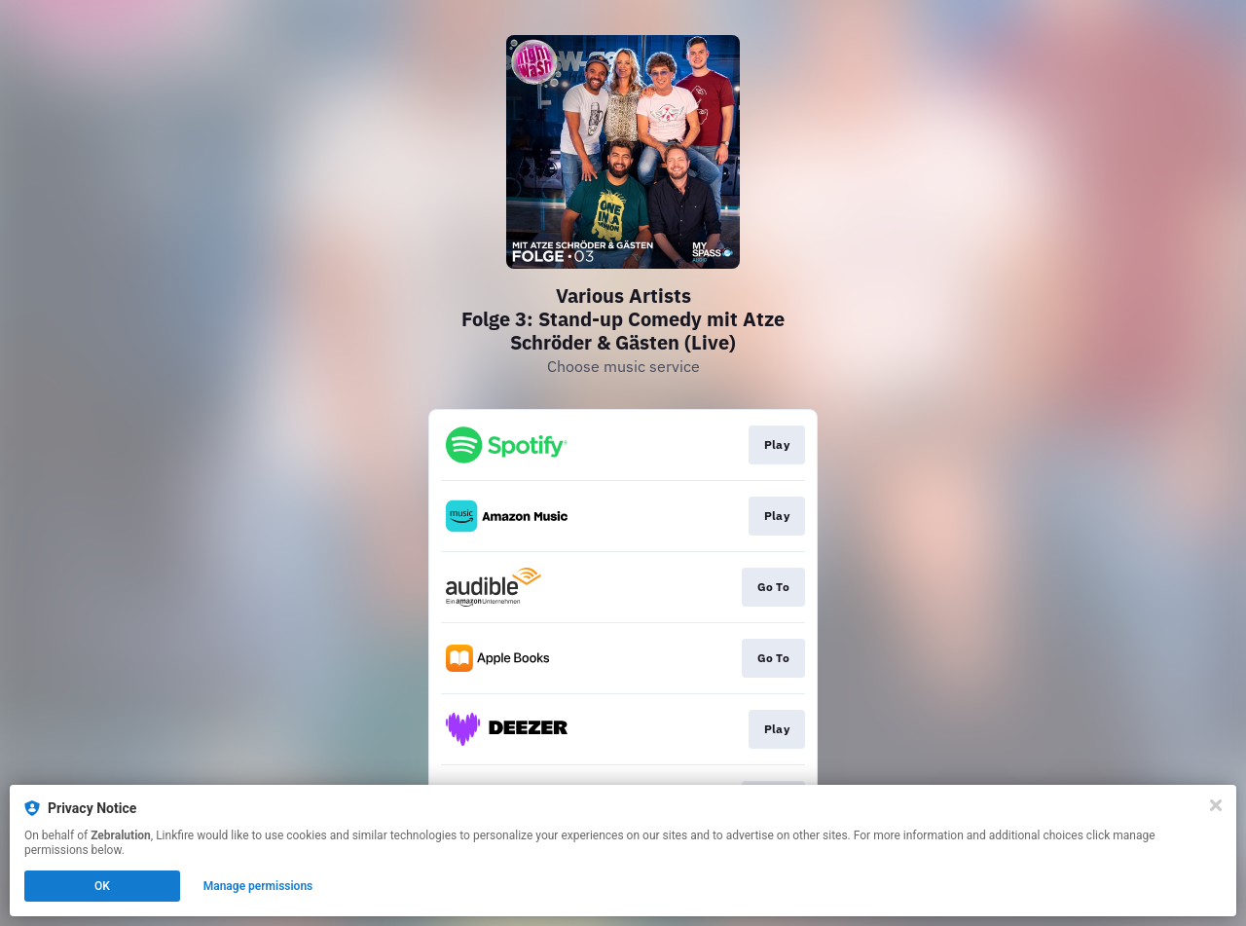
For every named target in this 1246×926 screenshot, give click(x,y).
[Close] (1215, 805)
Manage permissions (258, 886)
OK (102, 886)
